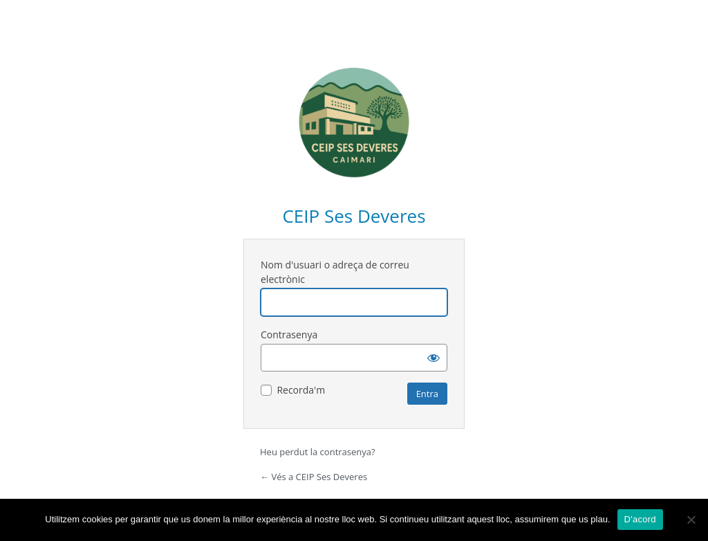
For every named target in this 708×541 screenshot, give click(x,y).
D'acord (640, 519)
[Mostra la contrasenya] (433, 358)
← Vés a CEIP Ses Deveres (313, 476)
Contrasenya (289, 334)
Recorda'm (301, 389)
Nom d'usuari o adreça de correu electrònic (335, 272)
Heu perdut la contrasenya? (317, 452)
